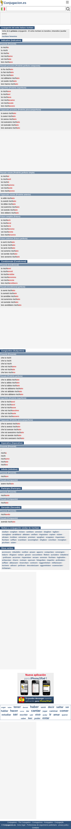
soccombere (37, 555)
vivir (38, 714)
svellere (25, 552)
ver (67, 707)
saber (23, 718)
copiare (52, 534)
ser (15, 714)
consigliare (6, 534)
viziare (59, 534)
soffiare (13, 540)
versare (36, 557)
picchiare (5, 543)
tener (17, 707)
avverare (43, 557)
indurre (5, 555)
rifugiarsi (13, 555)
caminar (53, 711)
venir (43, 707)
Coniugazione (37, 822)
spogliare (40, 537)
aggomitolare (45, 565)
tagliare (56, 532)
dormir (25, 707)
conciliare (52, 540)
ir (50, 714)
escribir (24, 715)
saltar (60, 707)
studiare (5, 532)
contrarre (33, 563)
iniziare (22, 532)
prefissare (7, 557)
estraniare (23, 537)
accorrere (16, 557)
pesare (32, 552)
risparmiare (59, 537)
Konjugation (48, 822)
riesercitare (24, 563)
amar (56, 714)
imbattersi (64, 555)
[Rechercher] (36, 8)
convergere (59, 552)
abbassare (14, 563)
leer (30, 718)
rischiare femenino (9, 36)
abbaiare (26, 534)
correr (22, 711)
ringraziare (43, 534)
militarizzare (57, 563)
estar (45, 718)
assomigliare (33, 540)
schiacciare (6, 560)
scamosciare (57, 565)
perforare (21, 565)
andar (45, 715)
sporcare (31, 560)
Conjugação (59, 822)
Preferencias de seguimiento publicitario (42, 825)
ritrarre (15, 560)
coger (3, 707)
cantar (36, 710)
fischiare (5, 540)
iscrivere (5, 565)
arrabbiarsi (16, 534)
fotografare (41, 560)
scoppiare (50, 537)
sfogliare (43, 540)
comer (64, 710)
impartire (50, 560)
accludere (55, 555)
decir (51, 707)
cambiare (30, 532)
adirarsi (13, 565)
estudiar (6, 714)
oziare (13, 543)
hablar (4, 711)
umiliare (34, 534)
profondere (60, 560)
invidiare (13, 537)
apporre (40, 552)
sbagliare (47, 532)
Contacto (35, 828)
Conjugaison (12, 822)
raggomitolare (44, 563)
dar (27, 711)
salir (31, 715)
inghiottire (61, 557)
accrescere (6, 552)
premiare (31, 537)
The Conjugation (24, 822)
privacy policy (63, 825)
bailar (10, 707)
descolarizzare (33, 565)
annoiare (38, 532)
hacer (14, 710)
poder (37, 718)
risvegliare (62, 540)
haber (34, 707)
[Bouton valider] (68, 9)
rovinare (23, 560)
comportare (49, 552)
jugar (45, 711)
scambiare (22, 540)
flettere (46, 555)
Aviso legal (21, 825)
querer (65, 715)
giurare (28, 555)
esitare (20, 555)
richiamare (6, 568)
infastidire (16, 552)
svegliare (13, 532)
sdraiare (5, 537)
